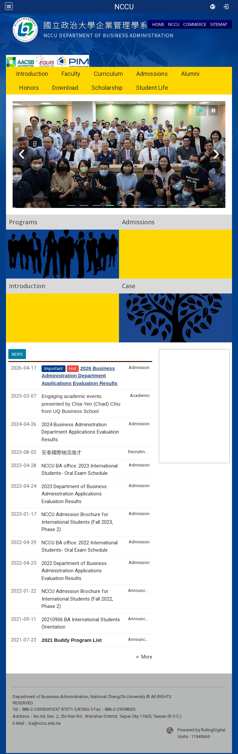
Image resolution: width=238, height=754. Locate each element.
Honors (29, 87)
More (146, 657)
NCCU (173, 24)
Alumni (190, 73)
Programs (23, 222)
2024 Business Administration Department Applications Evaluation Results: (80, 432)
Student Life (152, 87)
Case (128, 286)
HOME (158, 24)
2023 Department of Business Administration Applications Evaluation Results (74, 493)
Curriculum (108, 73)
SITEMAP (218, 24)
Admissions (152, 73)
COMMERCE (194, 24)
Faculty (70, 73)
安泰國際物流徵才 (62, 453)
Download (65, 87)
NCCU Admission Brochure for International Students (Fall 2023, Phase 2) (77, 521)
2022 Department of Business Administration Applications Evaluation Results (74, 570)
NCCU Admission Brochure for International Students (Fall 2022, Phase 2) (77, 598)
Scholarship (107, 87)
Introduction (32, 73)
